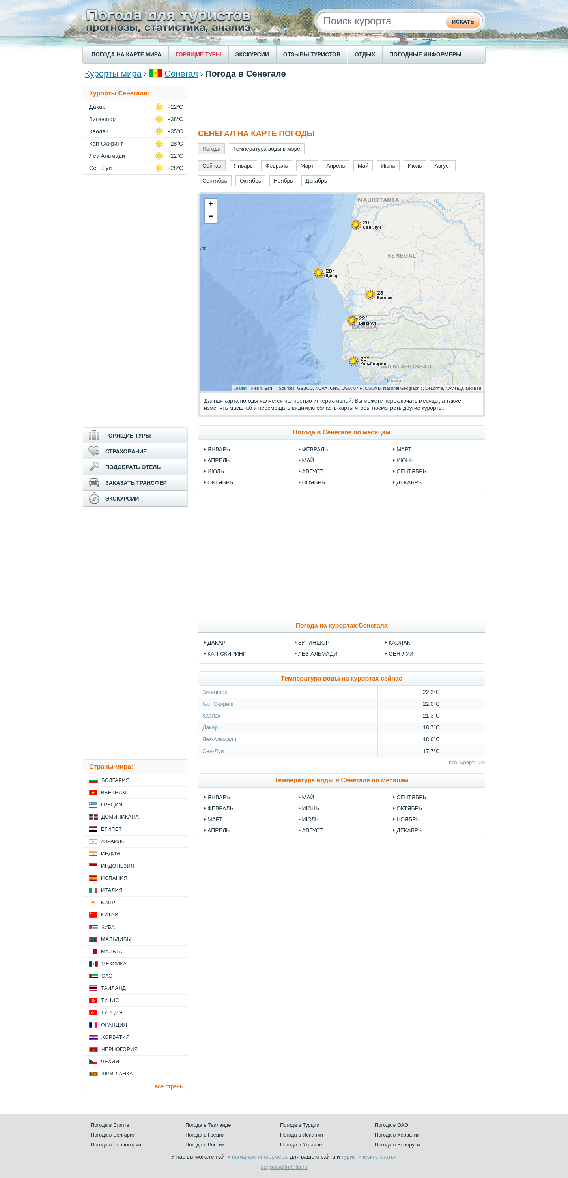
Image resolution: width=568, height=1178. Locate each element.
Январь (218, 449)
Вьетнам (114, 792)
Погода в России (205, 1145)
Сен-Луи (401, 654)
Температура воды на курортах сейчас (341, 678)
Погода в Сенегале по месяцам (341, 432)
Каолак (399, 642)
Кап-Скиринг (226, 654)
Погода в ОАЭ (391, 1125)
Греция (112, 805)
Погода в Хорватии (397, 1135)
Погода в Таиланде (208, 1125)
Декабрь (409, 482)
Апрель (218, 460)
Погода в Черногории (116, 1145)
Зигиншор (313, 642)
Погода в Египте (110, 1125)
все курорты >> (467, 762)
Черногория (119, 1049)
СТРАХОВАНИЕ (126, 451)
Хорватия (115, 1037)
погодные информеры (260, 1157)
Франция (114, 1025)
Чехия (110, 1061)
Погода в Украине (301, 1145)
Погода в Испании (301, 1135)
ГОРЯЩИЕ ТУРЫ (198, 54)
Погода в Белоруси (397, 1145)
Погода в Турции (300, 1125)
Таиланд (113, 988)
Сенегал (181, 74)
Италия (112, 890)
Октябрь (220, 482)
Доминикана (120, 817)
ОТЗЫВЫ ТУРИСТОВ (311, 54)
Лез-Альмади (318, 654)
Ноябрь (313, 482)
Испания (114, 878)
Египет (111, 829)
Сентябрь (411, 471)
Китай (109, 915)
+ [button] (210, 205)
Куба (108, 927)
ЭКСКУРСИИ (252, 54)
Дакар (216, 642)
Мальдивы (116, 939)
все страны (169, 1086)
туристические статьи (369, 1157)
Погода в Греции (205, 1135)
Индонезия (118, 866)
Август (312, 471)
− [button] (210, 217)
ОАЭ (107, 976)
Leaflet (240, 388)
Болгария (115, 780)
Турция (112, 1012)
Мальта (111, 951)
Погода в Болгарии (113, 1135)
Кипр (108, 902)
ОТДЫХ (365, 54)
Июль (215, 471)
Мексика (114, 964)
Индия (110, 853)
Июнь (405, 460)
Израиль (112, 841)
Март (403, 449)
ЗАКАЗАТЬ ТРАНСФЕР (136, 483)
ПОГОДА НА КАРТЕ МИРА (126, 54)
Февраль (315, 449)
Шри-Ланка (117, 1074)
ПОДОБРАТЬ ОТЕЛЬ (133, 467)
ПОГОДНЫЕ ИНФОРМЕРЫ (425, 54)
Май (308, 460)
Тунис (110, 1000)
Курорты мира (113, 74)
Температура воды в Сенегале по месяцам (342, 780)
